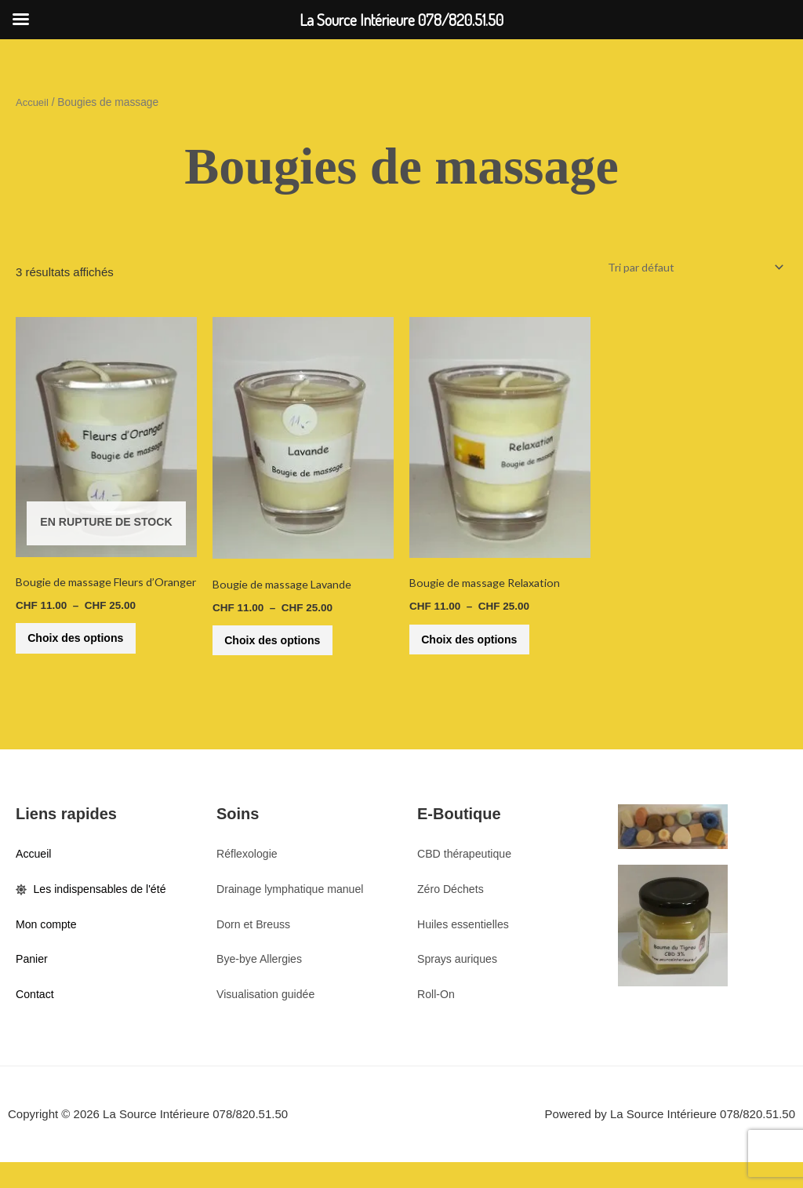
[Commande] (688, 267)
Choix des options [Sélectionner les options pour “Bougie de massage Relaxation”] (480, 645)
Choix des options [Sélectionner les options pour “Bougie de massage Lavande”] (283, 646)
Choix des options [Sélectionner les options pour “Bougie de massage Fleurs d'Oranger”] (86, 651)
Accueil (33, 102)
